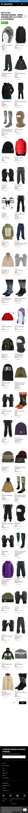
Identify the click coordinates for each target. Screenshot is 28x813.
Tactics (6, 4)
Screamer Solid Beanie (8, 318)
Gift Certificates (5, 765)
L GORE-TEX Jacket (21, 36)
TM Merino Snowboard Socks (21, 403)
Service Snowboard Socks (21, 290)
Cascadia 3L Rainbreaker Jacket (21, 65)
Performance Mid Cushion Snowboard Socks (21, 544)
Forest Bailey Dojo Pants (8, 65)
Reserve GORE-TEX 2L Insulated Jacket (8, 572)
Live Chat (4, 788)
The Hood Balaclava (21, 346)
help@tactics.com (6, 785)
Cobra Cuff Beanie (8, 149)
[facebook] (25, 795)
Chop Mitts (21, 599)
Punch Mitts (8, 205)
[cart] (21, 4)
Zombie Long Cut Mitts (8, 402)
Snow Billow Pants (21, 627)
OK (25, 809)
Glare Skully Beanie (21, 655)
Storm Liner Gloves (21, 261)
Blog (3, 768)
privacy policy (9, 811)
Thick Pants (8, 430)
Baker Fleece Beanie (8, 599)
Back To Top (14, 803)
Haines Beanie (8, 346)
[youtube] (17, 795)
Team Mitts (8, 177)
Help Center (4, 773)
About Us (4, 763)
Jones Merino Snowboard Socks (21, 684)
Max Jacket (8, 683)
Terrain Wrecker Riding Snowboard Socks (8, 290)
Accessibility (12, 798)
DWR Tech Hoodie (8, 261)
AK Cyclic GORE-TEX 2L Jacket (8, 93)
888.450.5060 (5, 783)
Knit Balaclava (21, 515)
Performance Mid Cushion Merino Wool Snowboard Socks (8, 123)
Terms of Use (18, 798)
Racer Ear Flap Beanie (21, 318)
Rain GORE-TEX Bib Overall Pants (21, 93)
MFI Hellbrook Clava (8, 374)
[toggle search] (18, 4)
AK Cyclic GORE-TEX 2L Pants (21, 206)
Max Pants (21, 233)
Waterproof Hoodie (21, 149)
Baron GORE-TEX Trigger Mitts (8, 628)
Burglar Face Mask (21, 121)
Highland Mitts (8, 543)
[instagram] (3, 795)
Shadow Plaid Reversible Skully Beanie (21, 459)
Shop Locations (5, 790)
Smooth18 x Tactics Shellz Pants (8, 515)
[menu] (25, 4)
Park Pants (21, 571)
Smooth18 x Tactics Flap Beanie (8, 37)
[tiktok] (10, 795)
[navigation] (14, 702)
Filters (4, 22)
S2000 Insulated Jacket (8, 655)
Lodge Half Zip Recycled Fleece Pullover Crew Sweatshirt (21, 376)
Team (3, 770)
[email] (14, 757)
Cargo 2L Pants (21, 177)
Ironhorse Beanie (8, 458)
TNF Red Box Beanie (21, 430)
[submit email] (24, 756)
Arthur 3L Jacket (8, 233)
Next (22, 702)
